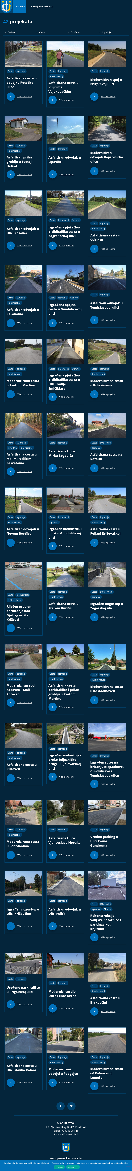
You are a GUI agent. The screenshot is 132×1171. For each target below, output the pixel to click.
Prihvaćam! (59, 1167)
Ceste (10, 71)
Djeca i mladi (22, 594)
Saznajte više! (73, 1167)
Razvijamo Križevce (42, 6)
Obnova (76, 220)
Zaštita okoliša (15, 600)
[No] (128, 1165)
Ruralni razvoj (56, 76)
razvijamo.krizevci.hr (66, 1158)
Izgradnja (20, 71)
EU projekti (63, 220)
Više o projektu (24, 96)
